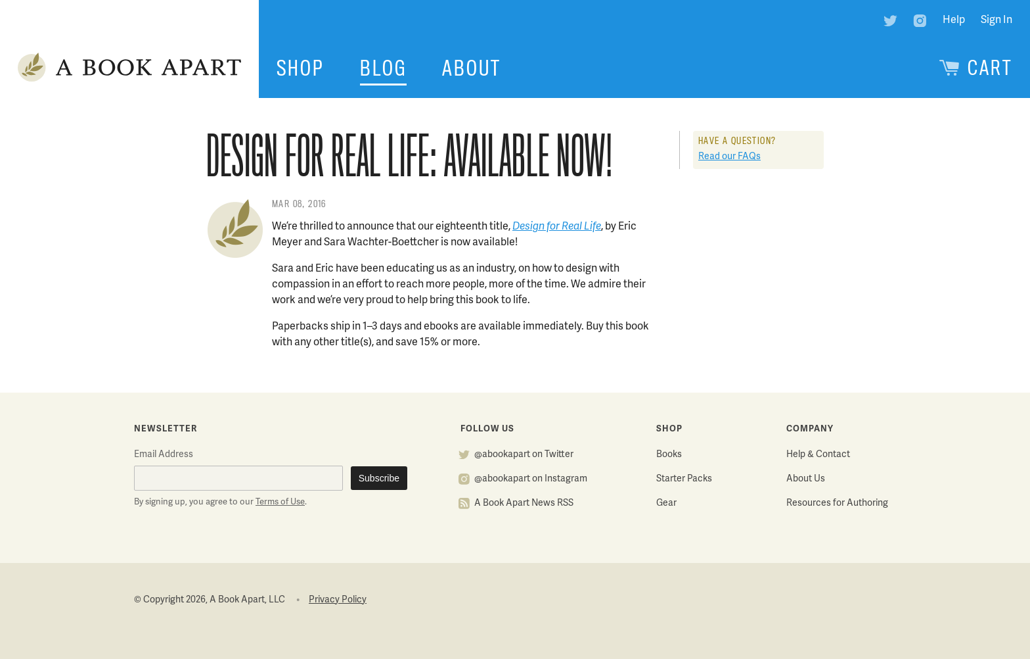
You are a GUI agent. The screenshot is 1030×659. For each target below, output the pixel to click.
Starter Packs (684, 479)
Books (669, 454)
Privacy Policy (338, 600)
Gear (666, 503)
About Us (805, 479)
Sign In (996, 20)
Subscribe (379, 478)
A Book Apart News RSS (523, 503)
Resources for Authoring (837, 503)
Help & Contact (818, 454)
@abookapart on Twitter (523, 454)
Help (954, 20)
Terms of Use (280, 502)
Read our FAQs (729, 156)
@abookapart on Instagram (530, 479)
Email (163, 454)
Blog (383, 68)
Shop (301, 68)
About (471, 68)
